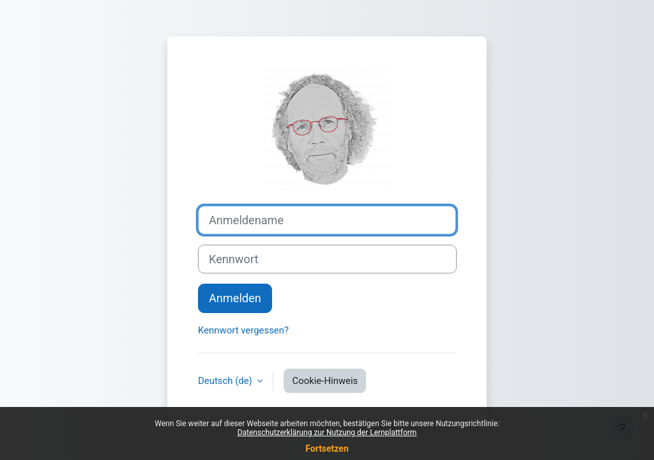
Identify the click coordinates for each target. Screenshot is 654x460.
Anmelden (235, 298)
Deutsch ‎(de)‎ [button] (226, 381)
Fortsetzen (327, 448)
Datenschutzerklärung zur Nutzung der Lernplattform (327, 432)
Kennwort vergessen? (243, 330)
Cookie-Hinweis (325, 381)
